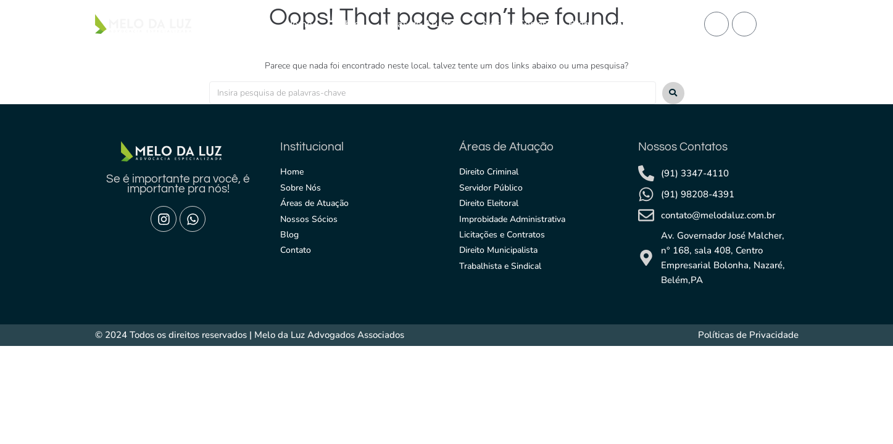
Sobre (346, 24)
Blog (578, 24)
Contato (628, 24)
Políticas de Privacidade (748, 335)
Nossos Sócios (515, 24)
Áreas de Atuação (421, 24)
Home (298, 24)
